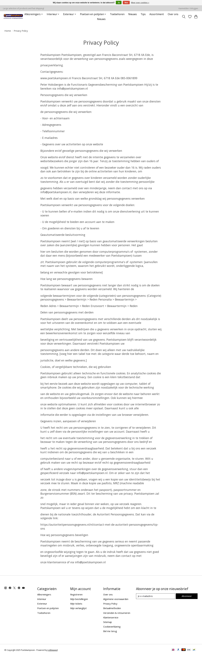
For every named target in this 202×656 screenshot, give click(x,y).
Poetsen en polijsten (48, 608)
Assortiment (156, 14)
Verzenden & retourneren (116, 612)
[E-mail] (155, 596)
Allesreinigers (44, 594)
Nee (126, 3)
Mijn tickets (76, 603)
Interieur (41, 599)
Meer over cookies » (140, 3)
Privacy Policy (110, 603)
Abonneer (187, 596)
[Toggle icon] (183, 17)
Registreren (76, 594)
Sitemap (107, 622)
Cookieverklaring (112, 626)
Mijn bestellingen (79, 599)
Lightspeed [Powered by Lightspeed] (53, 650)
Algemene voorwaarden (115, 599)
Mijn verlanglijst (78, 608)
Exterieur (42, 603)
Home (7, 30)
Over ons (173, 14)
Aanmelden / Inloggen (188, 8)
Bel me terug (110, 631)
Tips (143, 14)
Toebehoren (117, 14)
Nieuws (132, 14)
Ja (119, 3)
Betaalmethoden (112, 608)
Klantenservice (110, 617)
